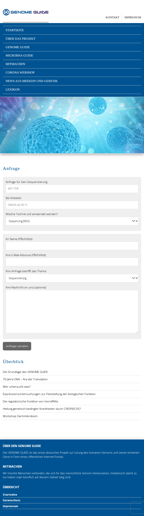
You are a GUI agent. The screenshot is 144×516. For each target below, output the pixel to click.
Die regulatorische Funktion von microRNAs (30, 401)
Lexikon (13, 89)
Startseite (15, 30)
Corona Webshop (20, 72)
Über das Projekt (21, 38)
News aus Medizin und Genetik (32, 81)
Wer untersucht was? (16, 386)
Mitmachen (15, 64)
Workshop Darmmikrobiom (20, 416)
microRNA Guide (19, 55)
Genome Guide (18, 47)
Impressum (133, 17)
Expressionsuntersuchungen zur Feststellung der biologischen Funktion (49, 394)
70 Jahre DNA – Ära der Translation (25, 379)
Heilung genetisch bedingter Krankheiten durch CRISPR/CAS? (42, 409)
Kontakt (112, 17)
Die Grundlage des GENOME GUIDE (25, 372)
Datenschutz (11, 500)
